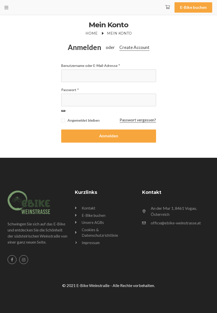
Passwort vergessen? (138, 119)
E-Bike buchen (193, 7)
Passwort (70, 90)
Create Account (134, 47)
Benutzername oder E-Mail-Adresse (90, 65)
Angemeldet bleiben (80, 120)
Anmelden (84, 47)
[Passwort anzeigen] (63, 111)
